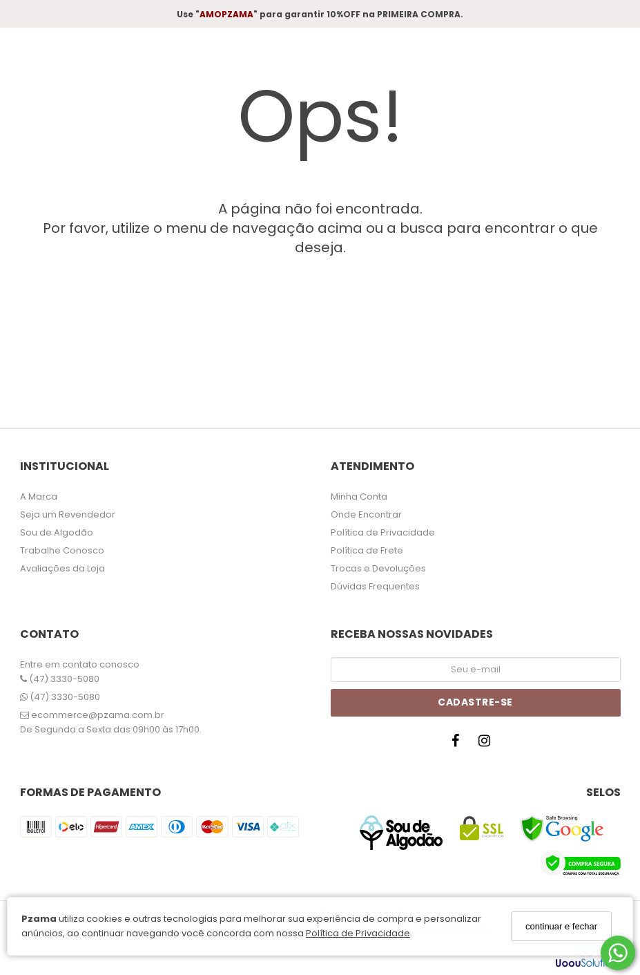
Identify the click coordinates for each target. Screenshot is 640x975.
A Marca (38, 496)
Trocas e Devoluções (378, 568)
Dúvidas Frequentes (375, 586)
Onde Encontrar (366, 514)
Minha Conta (359, 496)
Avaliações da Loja (62, 568)
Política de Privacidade (358, 933)
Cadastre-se (475, 702)
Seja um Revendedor (67, 514)
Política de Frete (367, 550)
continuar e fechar (561, 926)
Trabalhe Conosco (62, 550)
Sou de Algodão (56, 532)
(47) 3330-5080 (59, 678)
